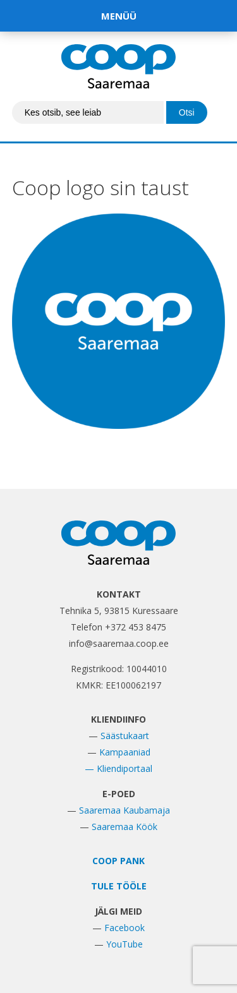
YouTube (124, 944)
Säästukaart (124, 736)
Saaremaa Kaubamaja (124, 810)
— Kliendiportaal (118, 768)
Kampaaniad (124, 752)
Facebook (124, 928)
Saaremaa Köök (124, 827)
